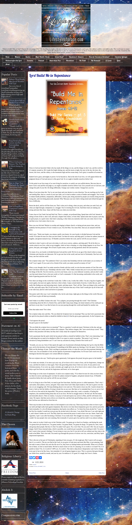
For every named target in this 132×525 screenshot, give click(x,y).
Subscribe (13, 313)
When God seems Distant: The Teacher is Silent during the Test (17, 165)
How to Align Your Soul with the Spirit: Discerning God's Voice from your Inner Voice (12, 187)
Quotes (27, 57)
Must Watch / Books (42, 57)
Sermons (30, 60)
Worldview (70, 60)
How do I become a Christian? (99, 57)
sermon (34, 464)
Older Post (102, 473)
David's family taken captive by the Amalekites (16, 121)
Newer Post (32, 473)
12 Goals (108, 60)
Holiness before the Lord (13, 60)
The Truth (82, 60)
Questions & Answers (76, 57)
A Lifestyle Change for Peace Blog (12, 413)
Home (7, 57)
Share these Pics (55, 60)
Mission (17, 57)
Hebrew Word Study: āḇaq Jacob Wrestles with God (17, 81)
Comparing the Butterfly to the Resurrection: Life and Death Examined (16, 230)
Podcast (41, 60)
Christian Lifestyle (121, 57)
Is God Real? (59, 57)
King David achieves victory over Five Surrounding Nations (16, 144)
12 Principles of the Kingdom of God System (16, 251)
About (7, 64)
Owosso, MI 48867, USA (40, 466)
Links (118, 60)
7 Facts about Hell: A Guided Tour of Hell (17, 101)
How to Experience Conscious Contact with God (16, 208)
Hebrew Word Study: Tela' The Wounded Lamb (17, 272)
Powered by (13, 318)
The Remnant (95, 60)
